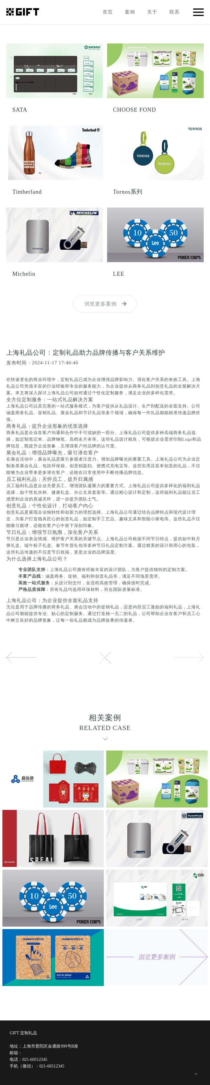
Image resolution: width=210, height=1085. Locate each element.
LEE (119, 274)
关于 (152, 11)
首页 (108, 11)
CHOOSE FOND (134, 109)
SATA (19, 109)
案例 (130, 11)
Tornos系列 (128, 192)
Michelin (24, 274)
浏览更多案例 (100, 304)
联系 (174, 11)
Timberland (27, 192)
